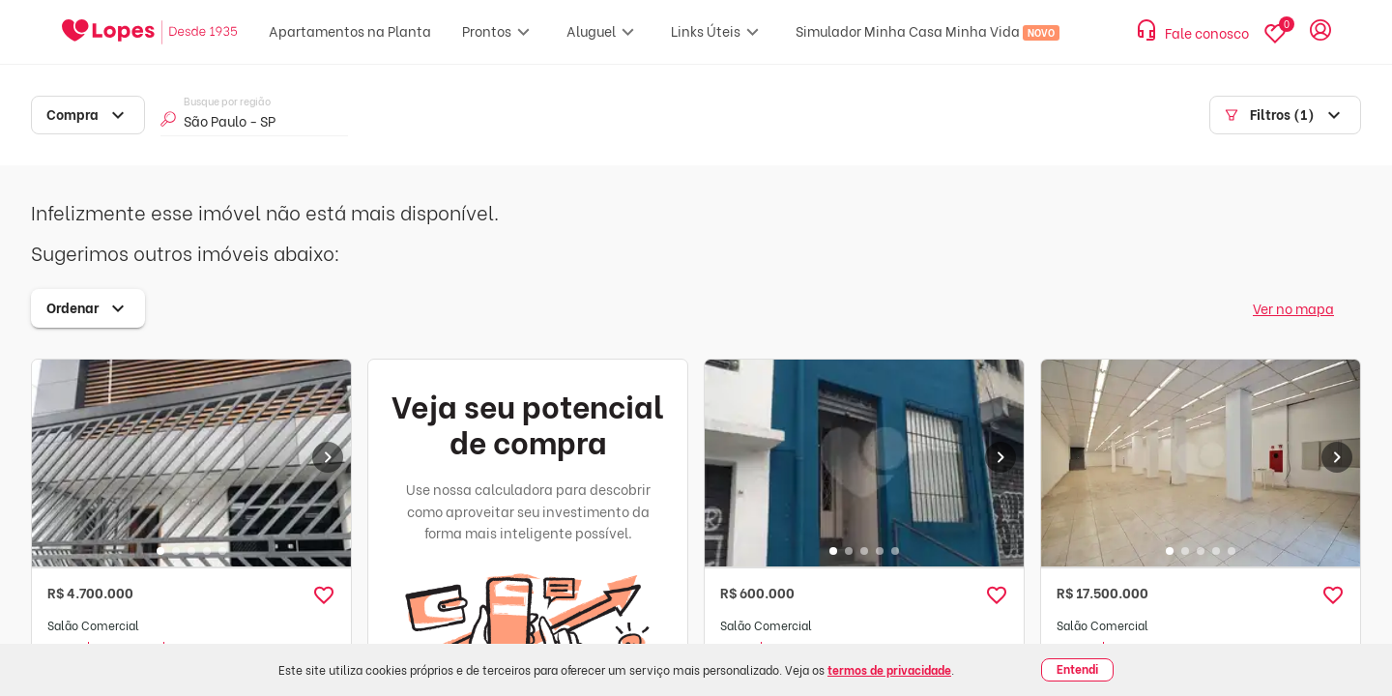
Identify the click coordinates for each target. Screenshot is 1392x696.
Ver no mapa (1293, 308)
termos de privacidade (889, 669)
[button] (323, 595)
